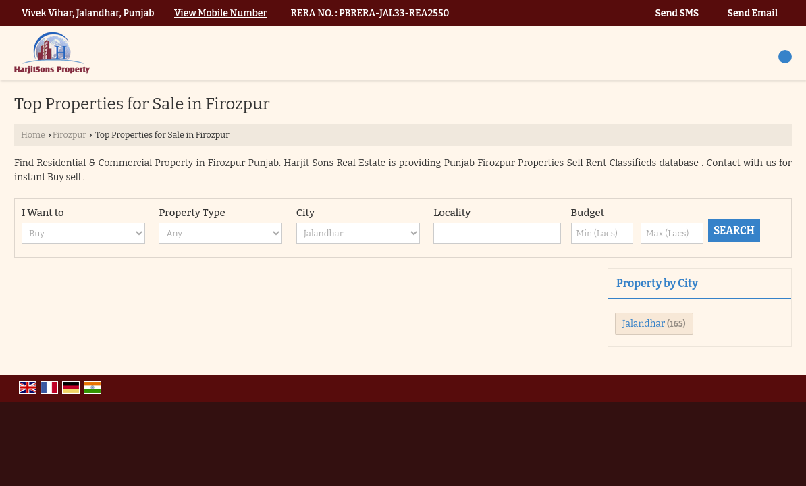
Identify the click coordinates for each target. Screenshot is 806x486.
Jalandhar (643, 323)
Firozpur (69, 135)
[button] (220, 13)
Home (33, 135)
